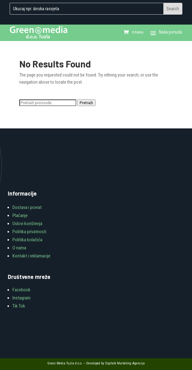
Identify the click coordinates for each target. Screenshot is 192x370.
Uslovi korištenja (27, 223)
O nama (19, 248)
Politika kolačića (27, 240)
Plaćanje (20, 215)
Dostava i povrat (27, 207)
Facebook (21, 290)
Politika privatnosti (29, 231)
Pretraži (86, 102)
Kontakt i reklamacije (31, 256)
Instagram (21, 298)
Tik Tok (18, 306)
